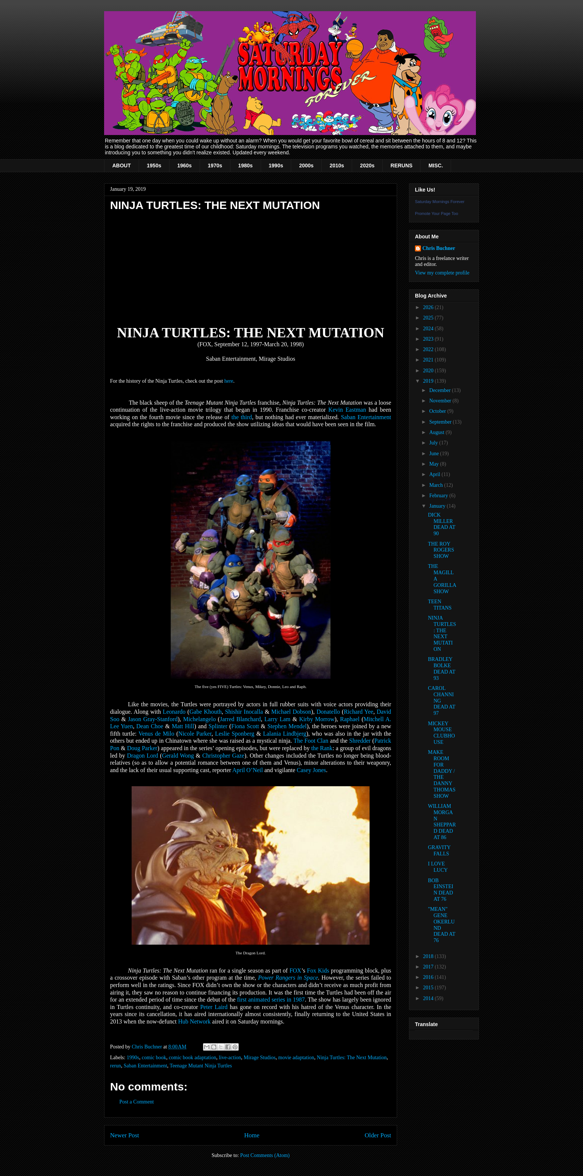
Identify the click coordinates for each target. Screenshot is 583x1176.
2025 (429, 318)
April (435, 474)
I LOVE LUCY (438, 867)
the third (241, 417)
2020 (429, 370)
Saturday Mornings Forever (439, 201)
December (440, 390)
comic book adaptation (192, 1057)
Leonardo (174, 712)
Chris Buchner (438, 248)
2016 (429, 977)
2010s (336, 165)
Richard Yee (358, 712)
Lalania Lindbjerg (284, 733)
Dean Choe (150, 726)
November (440, 401)
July (434, 443)
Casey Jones (311, 770)
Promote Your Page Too (436, 213)
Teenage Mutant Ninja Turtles (201, 1066)
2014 (429, 998)
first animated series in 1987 (271, 999)
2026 (429, 307)
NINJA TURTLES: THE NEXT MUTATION (442, 633)
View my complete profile (442, 273)
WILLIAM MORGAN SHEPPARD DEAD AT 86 (442, 821)
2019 (429, 381)
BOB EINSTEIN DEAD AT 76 (440, 890)
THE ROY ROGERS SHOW (441, 550)
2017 (429, 967)
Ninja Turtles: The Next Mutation (352, 1057)
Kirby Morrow (317, 719)
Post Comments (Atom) (265, 1155)
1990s (276, 165)
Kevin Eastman (347, 410)
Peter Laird (213, 1007)
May (434, 464)
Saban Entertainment (366, 417)
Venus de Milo (156, 733)
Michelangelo (199, 719)
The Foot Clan (310, 741)
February (439, 495)
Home (252, 1135)
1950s (154, 165)
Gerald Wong (178, 755)
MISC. (435, 165)
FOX (295, 970)
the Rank (321, 748)
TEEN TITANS (440, 605)
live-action (230, 1057)
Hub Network (194, 1021)
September (440, 422)
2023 (429, 339)
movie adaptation (296, 1057)
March (436, 485)
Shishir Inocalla (244, 712)
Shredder (360, 741)
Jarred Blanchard (240, 719)
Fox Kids (318, 970)
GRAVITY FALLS (439, 851)
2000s (306, 165)
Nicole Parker (195, 733)
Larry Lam (277, 719)
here (228, 381)
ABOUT (121, 165)
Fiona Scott (245, 726)
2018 (429, 956)
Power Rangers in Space (288, 977)
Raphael (350, 719)
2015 (429, 987)
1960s (184, 165)
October (438, 411)
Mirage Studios (260, 1057)
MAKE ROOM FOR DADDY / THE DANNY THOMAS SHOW (441, 774)
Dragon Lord (142, 755)
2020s (367, 165)
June (434, 453)
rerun (115, 1066)
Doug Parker (142, 748)
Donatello (328, 712)
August (437, 432)
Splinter (218, 726)
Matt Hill (183, 726)
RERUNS (401, 165)
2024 (429, 328)
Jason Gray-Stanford (152, 719)
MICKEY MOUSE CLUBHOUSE (441, 733)
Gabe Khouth (205, 712)
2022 (429, 349)
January (438, 506)
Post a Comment (136, 1102)
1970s (215, 165)
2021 (429, 360)
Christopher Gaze (223, 755)
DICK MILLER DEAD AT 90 (441, 524)
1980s (245, 165)
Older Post (378, 1135)
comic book (154, 1057)
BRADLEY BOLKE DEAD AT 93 (441, 668)
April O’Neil (247, 770)
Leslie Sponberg (234, 733)
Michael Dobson (291, 712)
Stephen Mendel (287, 726)
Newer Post (124, 1135)
